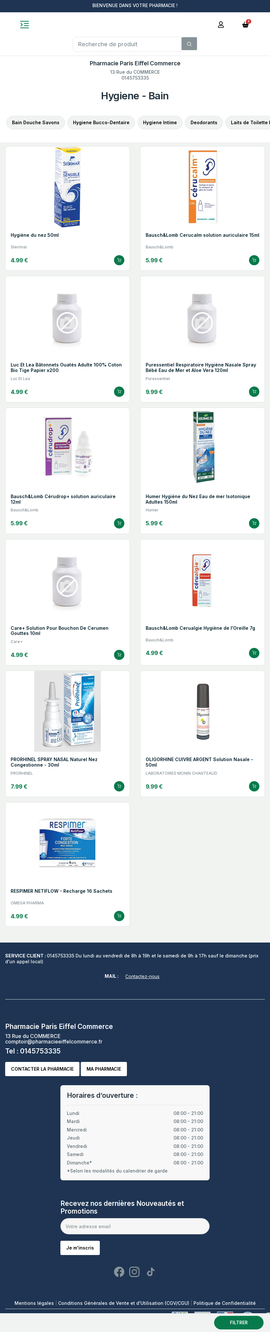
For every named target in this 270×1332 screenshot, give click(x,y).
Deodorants (204, 122)
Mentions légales (35, 1303)
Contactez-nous (142, 976)
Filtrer (239, 1322)
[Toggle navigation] (24, 24)
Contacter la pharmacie (42, 1069)
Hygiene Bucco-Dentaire (101, 122)
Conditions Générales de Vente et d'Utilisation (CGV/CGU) (124, 1303)
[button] (245, 24)
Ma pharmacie (104, 1069)
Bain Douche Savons (35, 122)
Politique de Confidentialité (224, 1303)
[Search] (189, 43)
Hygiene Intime (160, 122)
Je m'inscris (80, 1247)
